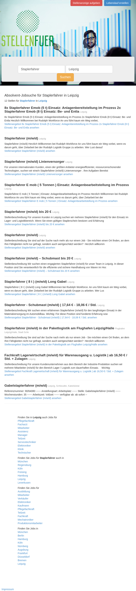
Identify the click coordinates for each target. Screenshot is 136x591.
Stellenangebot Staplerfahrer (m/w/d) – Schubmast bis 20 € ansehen (42, 270)
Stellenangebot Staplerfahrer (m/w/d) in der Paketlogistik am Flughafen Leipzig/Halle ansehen (55, 344)
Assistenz (23, 431)
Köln (20, 468)
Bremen (22, 560)
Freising (22, 472)
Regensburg (24, 465)
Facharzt (22, 424)
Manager (22, 435)
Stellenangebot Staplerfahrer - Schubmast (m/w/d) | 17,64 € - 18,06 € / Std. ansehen (50, 317)
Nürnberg (23, 546)
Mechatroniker (25, 519)
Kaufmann (23, 505)
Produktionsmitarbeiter (30, 523)
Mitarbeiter (23, 428)
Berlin (21, 535)
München (23, 461)
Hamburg (23, 475)
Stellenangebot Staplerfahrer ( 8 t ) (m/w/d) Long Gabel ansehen (39, 294)
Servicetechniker (27, 442)
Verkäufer (23, 498)
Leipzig (22, 479)
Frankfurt (23, 553)
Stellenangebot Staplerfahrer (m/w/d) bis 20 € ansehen (34, 224)
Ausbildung (24, 491)
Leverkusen (24, 482)
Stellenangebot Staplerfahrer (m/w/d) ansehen (29, 150)
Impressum (8, 589)
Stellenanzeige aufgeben (86, 3)
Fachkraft (23, 516)
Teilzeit (21, 438)
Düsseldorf (24, 556)
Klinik (21, 449)
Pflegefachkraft (26, 420)
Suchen (65, 77)
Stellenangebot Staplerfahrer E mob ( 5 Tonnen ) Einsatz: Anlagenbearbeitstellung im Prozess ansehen (61, 201)
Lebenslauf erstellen (117, 3)
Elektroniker (24, 445)
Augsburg (23, 549)
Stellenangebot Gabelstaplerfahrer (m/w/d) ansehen (32, 398)
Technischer (24, 452)
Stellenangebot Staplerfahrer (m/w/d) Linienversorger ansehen (38, 174)
